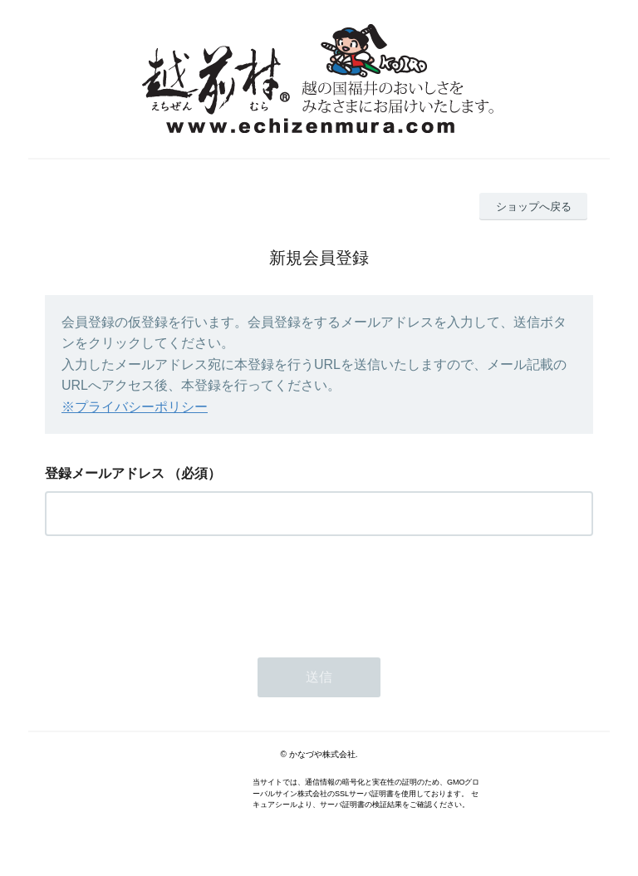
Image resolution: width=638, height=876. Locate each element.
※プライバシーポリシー (134, 407)
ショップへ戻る (534, 206)
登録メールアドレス (104, 473)
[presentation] (171, 591)
